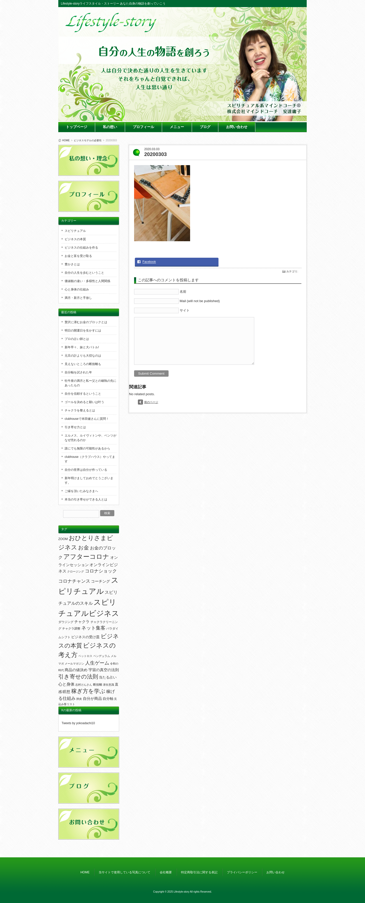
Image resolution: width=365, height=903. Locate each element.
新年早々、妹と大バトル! (82, 347)
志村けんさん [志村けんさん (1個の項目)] (83, 684)
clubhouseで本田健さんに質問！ (87, 419)
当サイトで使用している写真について (124, 872)
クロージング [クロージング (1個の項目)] (75, 571)
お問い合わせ (236, 127)
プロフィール (143, 127)
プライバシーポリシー (242, 872)
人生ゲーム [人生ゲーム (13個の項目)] (97, 663)
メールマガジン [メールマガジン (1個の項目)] (74, 663)
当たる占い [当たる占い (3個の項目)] (108, 677)
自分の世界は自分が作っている (86, 470)
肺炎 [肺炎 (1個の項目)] (79, 698)
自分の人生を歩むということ (84, 272)
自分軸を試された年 (78, 372)
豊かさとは (72, 264)
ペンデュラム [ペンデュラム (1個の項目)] (101, 655)
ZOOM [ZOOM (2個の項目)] (63, 539)
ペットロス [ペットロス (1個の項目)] (85, 655)
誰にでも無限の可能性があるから (87, 448)
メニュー (177, 127)
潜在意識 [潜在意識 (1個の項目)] (108, 684)
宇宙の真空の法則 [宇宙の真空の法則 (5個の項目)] (103, 670)
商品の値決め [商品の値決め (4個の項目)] (76, 670)
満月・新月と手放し (78, 298)
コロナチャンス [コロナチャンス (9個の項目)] (74, 581)
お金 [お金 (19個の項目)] (83, 547)
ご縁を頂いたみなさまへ (81, 491)
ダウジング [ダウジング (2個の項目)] (66, 622)
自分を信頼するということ (83, 393)
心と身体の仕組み (77, 289)
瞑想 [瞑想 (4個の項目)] (66, 692)
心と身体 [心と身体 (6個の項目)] (66, 684)
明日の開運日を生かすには (83, 330)
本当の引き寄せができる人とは (86, 499)
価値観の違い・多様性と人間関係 (87, 281)
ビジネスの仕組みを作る (81, 247)
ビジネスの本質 (75, 239)
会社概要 (166, 872)
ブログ (205, 127)
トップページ (76, 127)
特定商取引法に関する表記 (199, 872)
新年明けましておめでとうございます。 (89, 480)
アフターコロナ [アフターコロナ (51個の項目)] (86, 556)
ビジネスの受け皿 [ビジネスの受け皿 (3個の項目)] (85, 637)
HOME (66, 140)
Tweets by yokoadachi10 (78, 723)
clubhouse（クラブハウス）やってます (90, 459)
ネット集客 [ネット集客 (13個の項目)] (93, 628)
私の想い (110, 127)
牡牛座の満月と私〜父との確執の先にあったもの (90, 383)
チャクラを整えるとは (80, 410)
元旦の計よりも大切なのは (83, 355)
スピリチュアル (75, 231)
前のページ (151, 402)
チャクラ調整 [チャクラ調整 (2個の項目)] (71, 628)
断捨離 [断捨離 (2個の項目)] (97, 684)
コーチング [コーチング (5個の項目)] (100, 581)
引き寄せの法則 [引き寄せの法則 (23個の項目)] (78, 677)
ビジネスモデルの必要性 (88, 140)
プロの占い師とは (77, 339)
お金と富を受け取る (78, 256)
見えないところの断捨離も (83, 364)
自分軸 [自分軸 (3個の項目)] (108, 699)
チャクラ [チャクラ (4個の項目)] (81, 622)
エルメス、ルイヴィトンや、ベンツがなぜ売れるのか (90, 438)
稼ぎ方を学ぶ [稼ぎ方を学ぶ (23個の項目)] (88, 691)
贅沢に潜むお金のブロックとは (86, 322)
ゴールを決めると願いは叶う (84, 402)
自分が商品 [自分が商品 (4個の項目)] (92, 699)
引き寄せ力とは (75, 427)
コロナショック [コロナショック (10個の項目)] (101, 571)
